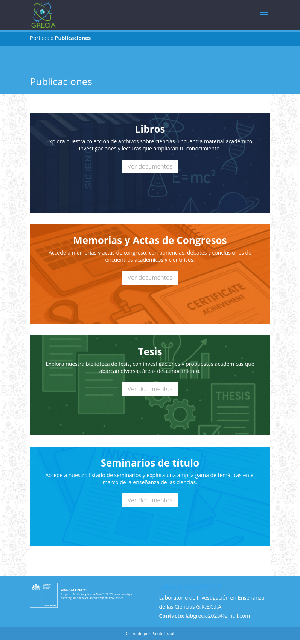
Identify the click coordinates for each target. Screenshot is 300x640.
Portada (40, 37)
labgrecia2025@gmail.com (218, 615)
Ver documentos (150, 166)
